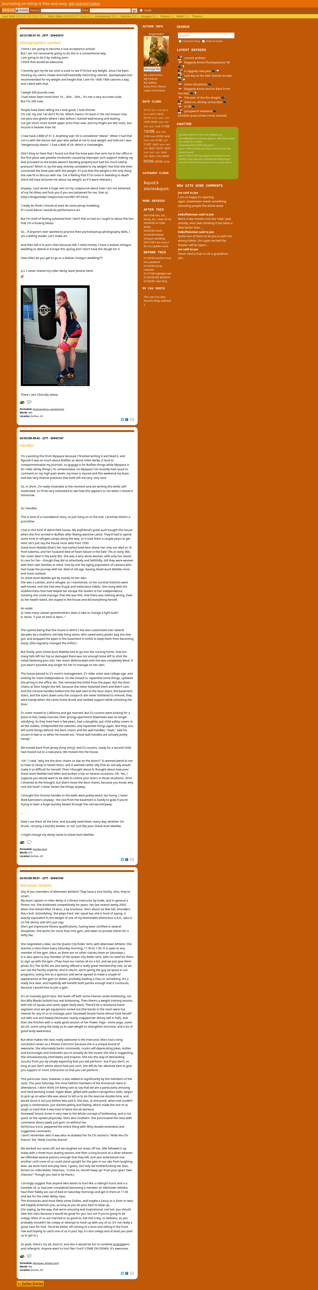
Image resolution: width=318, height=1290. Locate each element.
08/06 (152, 156)
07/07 (146, 148)
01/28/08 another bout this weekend (157, 260)
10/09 (147, 121)
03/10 (160, 114)
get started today (84, 3)
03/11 (154, 110)
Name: (56, 10)
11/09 (166, 118)
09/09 (154, 121)
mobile (22, 10)
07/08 (147, 136)
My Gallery (150, 82)
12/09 (160, 118)
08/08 (163, 132)
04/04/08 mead (153, 230)
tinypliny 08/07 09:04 (190, 162)
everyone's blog (191, 40)
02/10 (147, 118)
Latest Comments (154, 90)
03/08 (146, 140)
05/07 (159, 148)
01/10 (154, 118)
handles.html (40, 849)
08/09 (160, 122)
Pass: (106, 10)
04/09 (146, 126)
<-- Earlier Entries (30, 1283)
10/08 (149, 131)
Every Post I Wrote (155, 86)
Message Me (152, 69)
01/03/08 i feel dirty (155, 281)
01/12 (147, 110)
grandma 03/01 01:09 (190, 134)
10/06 (163, 152)
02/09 (151, 126)
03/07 (146, 152)
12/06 (157, 152)
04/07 (167, 148)
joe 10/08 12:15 (187, 141)
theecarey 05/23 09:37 (191, 145)
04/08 (167, 136)
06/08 (153, 136)
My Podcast (151, 79)
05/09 (166, 122)
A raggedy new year (198, 71)
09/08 (158, 132)
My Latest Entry (153, 75)
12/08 (157, 126)
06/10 (165, 110)
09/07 (162, 144)
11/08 (165, 126)
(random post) (187, 115)
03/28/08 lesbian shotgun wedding (154, 236)
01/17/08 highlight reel (157, 273)
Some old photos (195, 84)
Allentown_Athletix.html (46, 1263)
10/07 (155, 144)
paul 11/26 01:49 (188, 148)
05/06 (149, 161)
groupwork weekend (197, 111)
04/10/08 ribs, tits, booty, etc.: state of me (157, 217)
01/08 (159, 140)
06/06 (165, 156)
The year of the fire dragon (201, 97)
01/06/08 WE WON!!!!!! (157, 277)
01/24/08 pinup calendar (153, 267)
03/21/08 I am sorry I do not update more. (156, 244)
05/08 (159, 136)
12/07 (165, 140)
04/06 (159, 161)
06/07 (152, 148)
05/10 (146, 114)
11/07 (147, 144)
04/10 (153, 114)
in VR (186, 106)
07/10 (159, 110)
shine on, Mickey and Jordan (202, 102)
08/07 (168, 145)
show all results (214, 40)
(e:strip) (73, 465)
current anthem (192, 58)
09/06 (146, 156)
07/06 (158, 156)
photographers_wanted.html (48, 409)
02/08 (152, 140)
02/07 (152, 152)
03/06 (166, 161)
